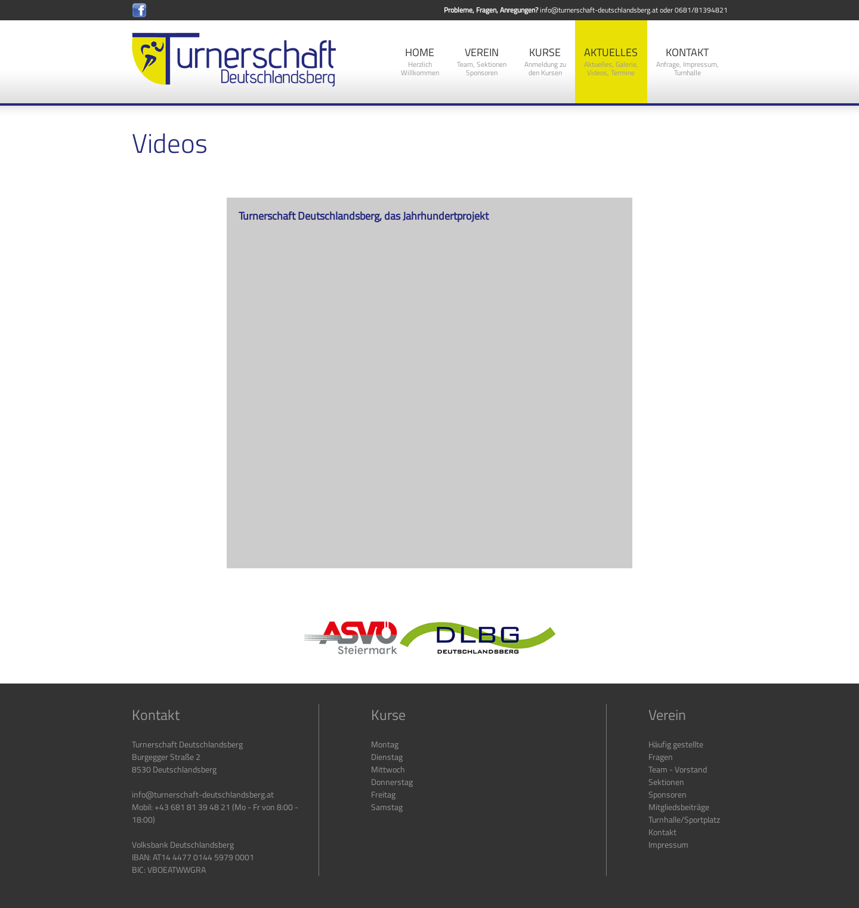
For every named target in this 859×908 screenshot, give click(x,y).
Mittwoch (388, 769)
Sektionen (666, 781)
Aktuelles (611, 61)
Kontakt (687, 61)
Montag (384, 744)
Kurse (545, 61)
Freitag (383, 794)
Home (420, 61)
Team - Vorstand (677, 769)
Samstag (387, 807)
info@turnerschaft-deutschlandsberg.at (599, 10)
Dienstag (387, 756)
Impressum (668, 844)
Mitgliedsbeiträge (678, 807)
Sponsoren (667, 794)
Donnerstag (392, 781)
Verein (481, 61)
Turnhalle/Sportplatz (684, 819)
